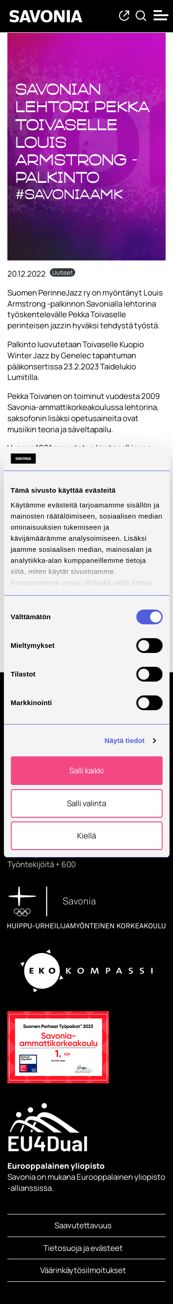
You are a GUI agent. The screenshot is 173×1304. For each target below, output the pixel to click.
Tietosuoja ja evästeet (83, 1248)
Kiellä (86, 835)
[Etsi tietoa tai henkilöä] (141, 16)
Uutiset (62, 272)
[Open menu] (161, 15)
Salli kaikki (86, 771)
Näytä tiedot (125, 740)
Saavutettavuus (83, 1225)
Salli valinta (86, 803)
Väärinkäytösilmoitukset (83, 1270)
